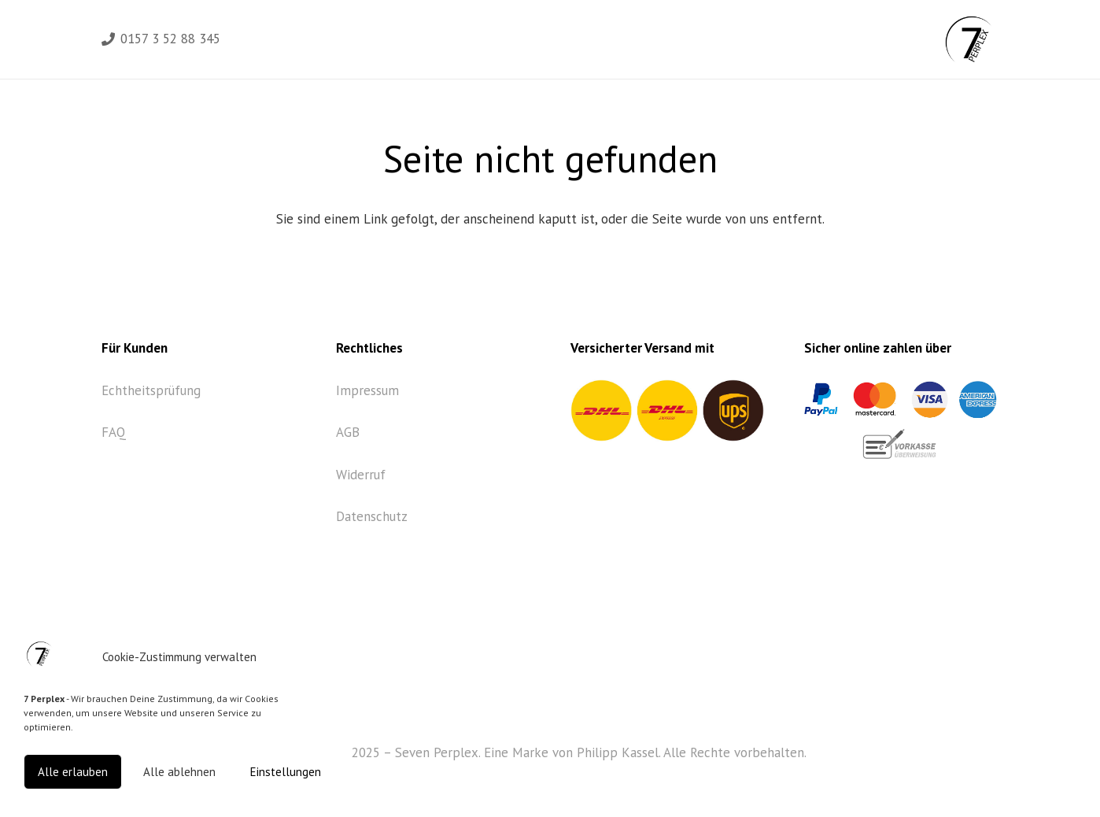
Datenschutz (372, 516)
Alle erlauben (73, 771)
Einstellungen (285, 771)
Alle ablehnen (179, 771)
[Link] (968, 39)
